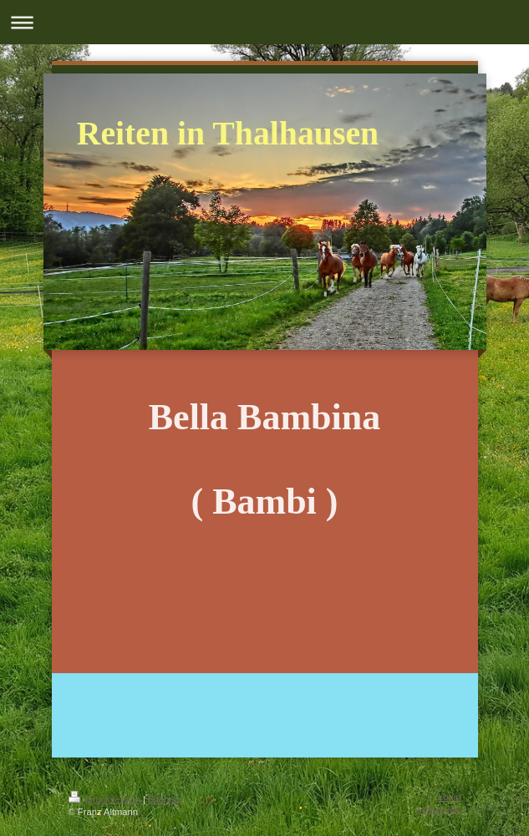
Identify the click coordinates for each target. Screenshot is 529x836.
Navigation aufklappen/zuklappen (264, 22)
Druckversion (106, 799)
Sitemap (165, 799)
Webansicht (439, 809)
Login (449, 797)
